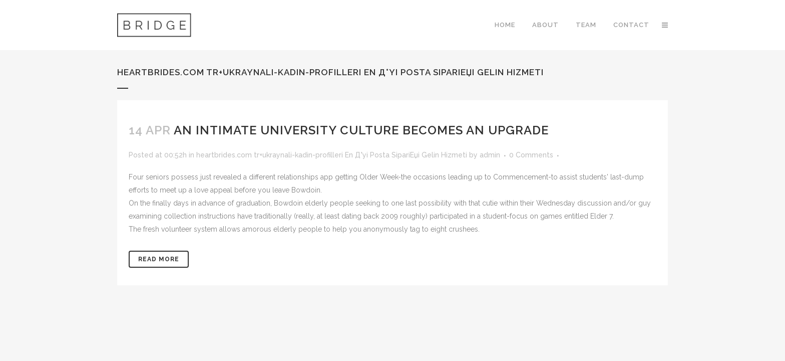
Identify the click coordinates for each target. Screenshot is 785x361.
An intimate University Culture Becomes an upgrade (361, 130)
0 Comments (531, 155)
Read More (158, 259)
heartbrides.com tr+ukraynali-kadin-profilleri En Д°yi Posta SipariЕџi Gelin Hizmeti (331, 155)
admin (490, 155)
